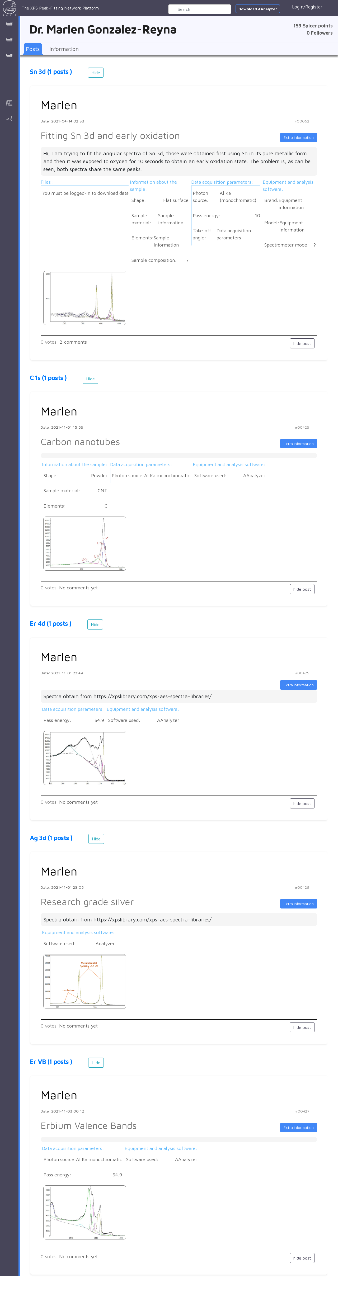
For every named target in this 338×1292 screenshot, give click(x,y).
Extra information (299, 137)
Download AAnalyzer (257, 9)
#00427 (302, 1111)
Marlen (59, 105)
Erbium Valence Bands (89, 1125)
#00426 (302, 887)
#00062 (301, 121)
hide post (302, 343)
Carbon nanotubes (80, 441)
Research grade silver (87, 901)
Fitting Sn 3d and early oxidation (110, 135)
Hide (95, 72)
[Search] (199, 9)
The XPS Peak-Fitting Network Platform (51, 8)
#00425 (302, 673)
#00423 (302, 427)
